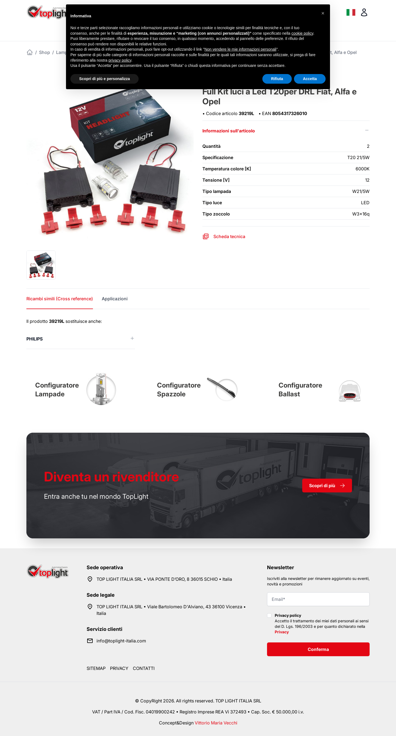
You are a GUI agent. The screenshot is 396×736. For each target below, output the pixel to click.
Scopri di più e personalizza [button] (104, 79)
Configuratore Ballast (300, 389)
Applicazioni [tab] (115, 298)
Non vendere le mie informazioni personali (240, 49)
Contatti (144, 668)
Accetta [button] (310, 79)
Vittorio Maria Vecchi (216, 723)
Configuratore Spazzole (179, 389)
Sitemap (96, 668)
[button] (322, 13)
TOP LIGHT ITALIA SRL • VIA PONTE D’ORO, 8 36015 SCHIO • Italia (164, 579)
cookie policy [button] (302, 33)
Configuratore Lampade (57, 389)
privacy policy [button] (120, 60)
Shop (44, 52)
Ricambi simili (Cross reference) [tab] (59, 298)
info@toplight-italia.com (121, 641)
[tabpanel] (198, 333)
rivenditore (111, 476)
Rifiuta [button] (277, 79)
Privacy (282, 631)
